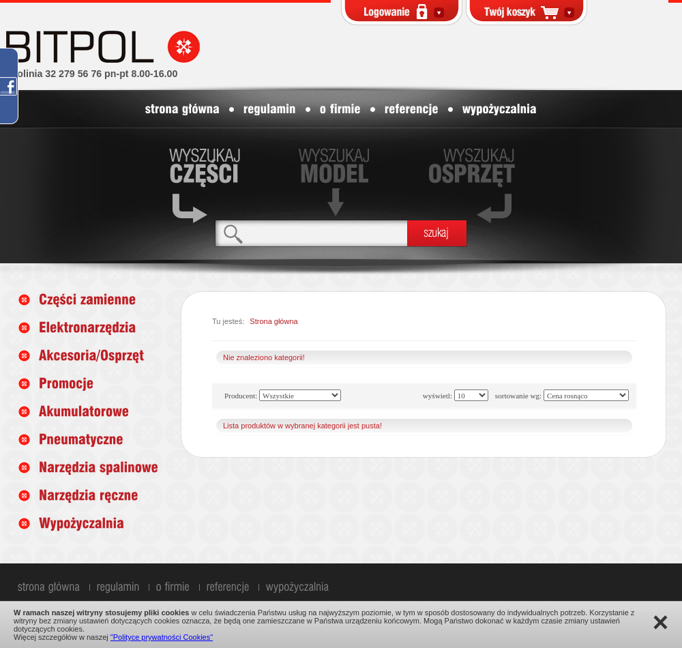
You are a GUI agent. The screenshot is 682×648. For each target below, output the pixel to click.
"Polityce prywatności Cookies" (161, 637)
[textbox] (311, 233)
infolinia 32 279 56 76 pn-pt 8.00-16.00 (91, 73)
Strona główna (273, 321)
